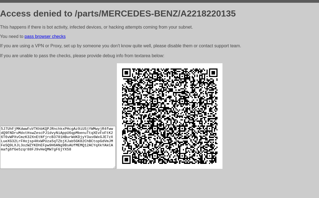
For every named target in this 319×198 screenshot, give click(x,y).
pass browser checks (44, 36)
